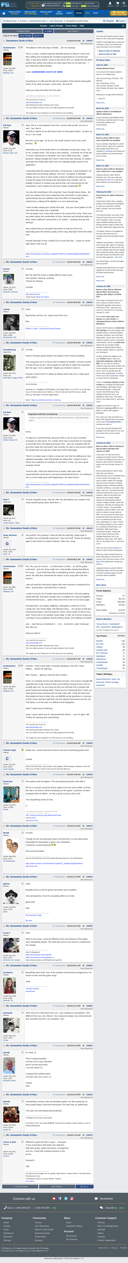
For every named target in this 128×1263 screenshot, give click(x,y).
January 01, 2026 (103, 443)
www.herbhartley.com (34, 102)
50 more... (33, 818)
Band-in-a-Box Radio (44, 1229)
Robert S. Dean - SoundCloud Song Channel (43, 329)
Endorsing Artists (42, 1233)
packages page (109, 573)
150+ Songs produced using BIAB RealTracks (43, 815)
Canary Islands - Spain (11, 523)
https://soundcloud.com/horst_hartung (46, 400)
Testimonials (40, 1236)
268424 (89, 302)
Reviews (39, 1240)
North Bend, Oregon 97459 (13, 378)
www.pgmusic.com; (8, 1251)
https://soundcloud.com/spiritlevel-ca (40, 957)
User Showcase (56, 21)
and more (118, 257)
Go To (38, 36)
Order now (100, 277)
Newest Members (104, 619)
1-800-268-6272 (76, 3)
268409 (89, 41)
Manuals (101, 1229)
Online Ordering (92, 6)
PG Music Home (10, 21)
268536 (89, 926)
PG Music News (103, 60)
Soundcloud (30, 991)
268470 (89, 826)
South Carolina (8, 769)
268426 (89, 343)
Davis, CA (6, 554)
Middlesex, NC (8, 73)
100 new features (112, 376)
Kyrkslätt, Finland (9, 1081)
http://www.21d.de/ (33, 294)
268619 (89, 1046)
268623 (89, 1095)
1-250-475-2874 (89, 3)
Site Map (123, 1248)
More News (101, 585)
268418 (89, 118)
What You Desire (42, 297)
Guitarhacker (59, 118)
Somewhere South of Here (19, 41)
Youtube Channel (32, 989)
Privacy (114, 1248)
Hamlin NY (7, 1130)
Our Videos (30, 1181)
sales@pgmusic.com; (23, 1251)
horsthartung (59, 405)
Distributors (8, 1233)
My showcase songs (33, 915)
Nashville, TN (8, 1000)
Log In (120, 21)
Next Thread (73, 31)
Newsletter (106, 1198)
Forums (23, 21)
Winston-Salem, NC (10, 153)
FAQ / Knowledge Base (107, 1226)
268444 (89, 528)
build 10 (116, 120)
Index (48, 31)
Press (6, 1229)
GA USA (6, 1156)
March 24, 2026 (102, 108)
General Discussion (38, 21)
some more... (34, 820)
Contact (6, 1226)
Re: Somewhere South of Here (21, 118)
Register (108, 21)
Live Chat (75, 6)
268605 (89, 1006)
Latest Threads (56, 26)
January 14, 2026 (103, 286)
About (6, 1222)
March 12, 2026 (102, 135)
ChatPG (99, 31)
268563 (89, 966)
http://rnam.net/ (31, 866)
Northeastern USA (9, 337)
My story (29, 920)
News (68, 1222)
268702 (89, 1135)
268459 (89, 774)
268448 (89, 659)
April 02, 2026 (102, 65)
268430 (89, 405)
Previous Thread (22, 31)
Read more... (101, 103)
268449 (89, 743)
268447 (89, 559)
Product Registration (106, 1240)
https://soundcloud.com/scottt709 (38, 955)
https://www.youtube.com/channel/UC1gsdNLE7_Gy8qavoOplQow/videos (54, 863)
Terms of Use (103, 1248)
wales (5, 912)
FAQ (82, 26)
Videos (100, 1233)
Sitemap (7, 1240)
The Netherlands (9, 861)
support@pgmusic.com (39, 1251)
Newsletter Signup (74, 1226)
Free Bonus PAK (113, 422)
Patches (101, 1222)
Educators (8, 1236)
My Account (71, 1236)
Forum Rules (71, 26)
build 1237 (110, 180)
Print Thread (25, 36)
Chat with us (111, 1208)
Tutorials (101, 1236)
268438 (89, 493)
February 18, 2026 (103, 192)
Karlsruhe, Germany (10, 292)
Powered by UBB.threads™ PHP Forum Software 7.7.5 (64, 1258)
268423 (89, 262)
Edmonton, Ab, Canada (11, 960)
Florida (5, 809)
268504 (89, 877)
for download (107, 151)
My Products (71, 1239)
